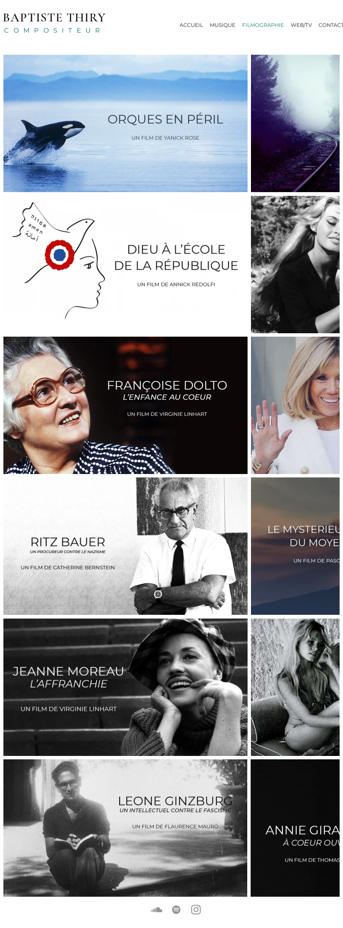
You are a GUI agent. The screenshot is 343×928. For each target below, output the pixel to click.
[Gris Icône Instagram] (195, 909)
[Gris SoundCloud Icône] (156, 909)
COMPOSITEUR (54, 30)
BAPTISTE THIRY (54, 17)
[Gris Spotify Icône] (176, 909)
